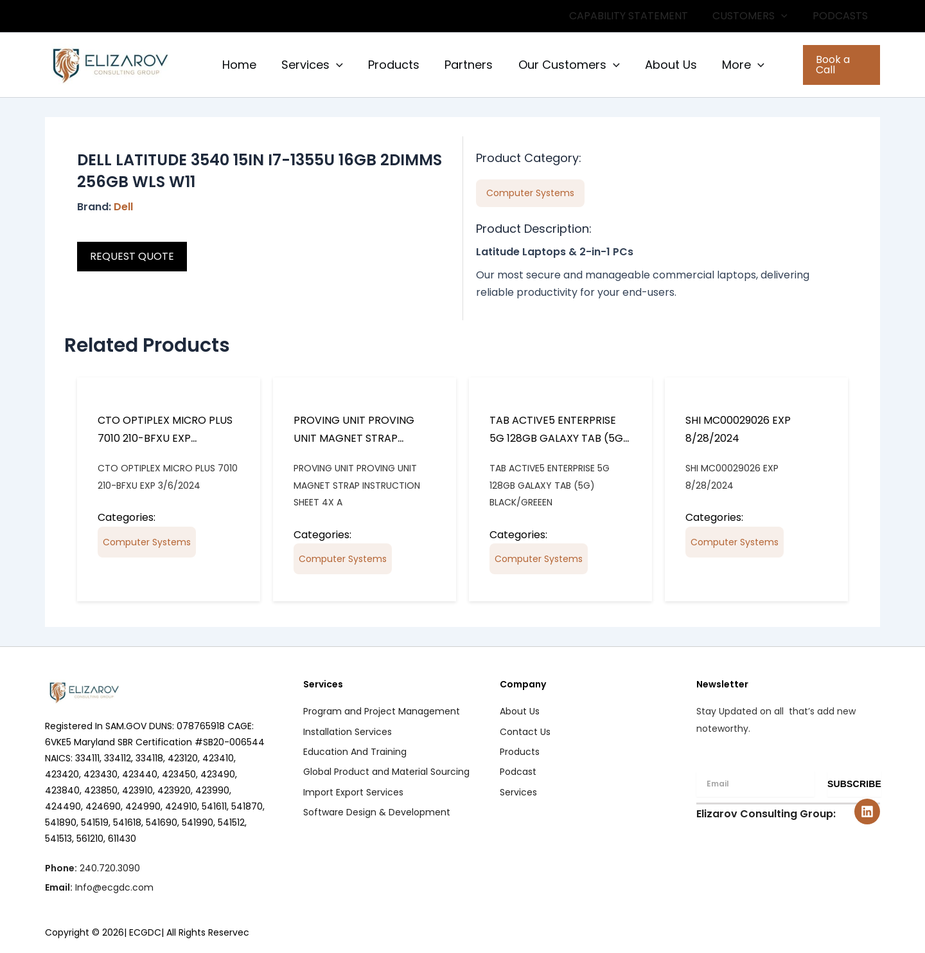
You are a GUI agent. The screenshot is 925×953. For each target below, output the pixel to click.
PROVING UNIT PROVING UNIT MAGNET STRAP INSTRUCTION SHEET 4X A (357, 438)
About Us (659, 65)
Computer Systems (147, 542)
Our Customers (559, 65)
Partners (461, 65)
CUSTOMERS (756, 16)
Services (309, 65)
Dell (123, 206)
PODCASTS (842, 15)
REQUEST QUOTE (132, 256)
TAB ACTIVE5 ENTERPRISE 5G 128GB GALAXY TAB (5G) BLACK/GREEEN (558, 438)
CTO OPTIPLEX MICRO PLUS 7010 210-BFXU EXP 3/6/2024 (165, 438)
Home (238, 65)
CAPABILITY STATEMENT (638, 15)
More (730, 65)
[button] (787, 16)
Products (388, 65)
